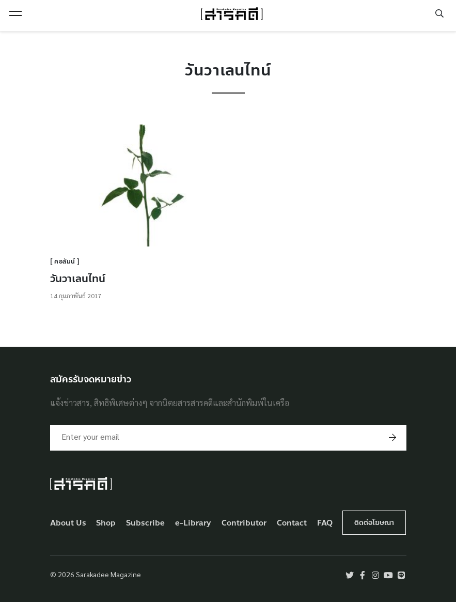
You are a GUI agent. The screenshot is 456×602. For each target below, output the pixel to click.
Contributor (244, 523)
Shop (106, 523)
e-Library (193, 523)
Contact (292, 523)
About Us (68, 523)
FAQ (325, 523)
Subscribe (145, 523)
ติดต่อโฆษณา (374, 522)
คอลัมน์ (64, 261)
